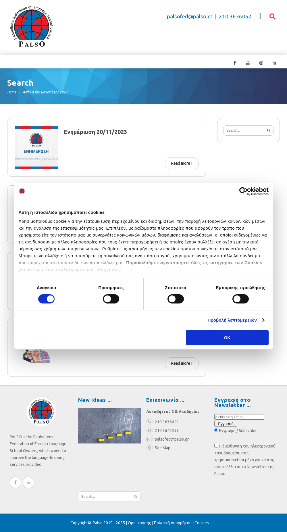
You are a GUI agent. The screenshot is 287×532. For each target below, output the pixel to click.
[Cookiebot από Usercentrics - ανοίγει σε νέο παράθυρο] (243, 191)
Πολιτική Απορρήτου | (174, 523)
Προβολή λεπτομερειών (232, 320)
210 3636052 (235, 17)
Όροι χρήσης (139, 523)
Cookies (201, 523)
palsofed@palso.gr (190, 17)
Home (11, 92)
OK (227, 337)
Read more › (181, 163)
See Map (158, 447)
